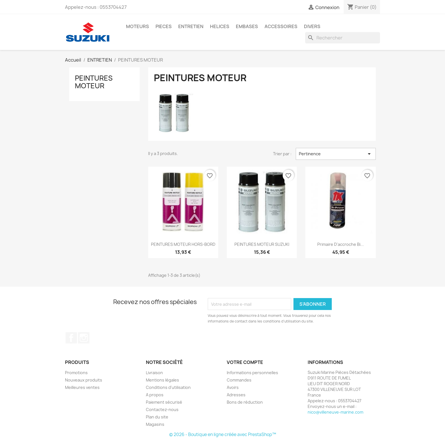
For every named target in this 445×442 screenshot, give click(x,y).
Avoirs (233, 387)
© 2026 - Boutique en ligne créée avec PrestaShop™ (222, 434)
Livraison (154, 372)
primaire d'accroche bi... (340, 244)
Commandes (239, 380)
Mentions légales (162, 380)
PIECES (164, 26)
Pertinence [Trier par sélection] (336, 153)
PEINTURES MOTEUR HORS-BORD (183, 244)
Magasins (155, 424)
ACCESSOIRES (281, 26)
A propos (154, 394)
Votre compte (245, 362)
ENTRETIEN (190, 26)
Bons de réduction (245, 402)
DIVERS (312, 26)
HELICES (219, 26)
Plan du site (157, 417)
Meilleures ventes (82, 387)
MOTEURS (137, 26)
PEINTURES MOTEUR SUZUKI (261, 244)
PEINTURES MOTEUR (94, 81)
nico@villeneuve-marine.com (335, 412)
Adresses (236, 394)
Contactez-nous (162, 409)
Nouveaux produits (83, 380)
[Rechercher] (342, 37)
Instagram (83, 337)
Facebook (71, 337)
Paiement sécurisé (164, 402)
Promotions (76, 372)
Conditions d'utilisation (168, 387)
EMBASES (247, 26)
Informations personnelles (252, 372)
